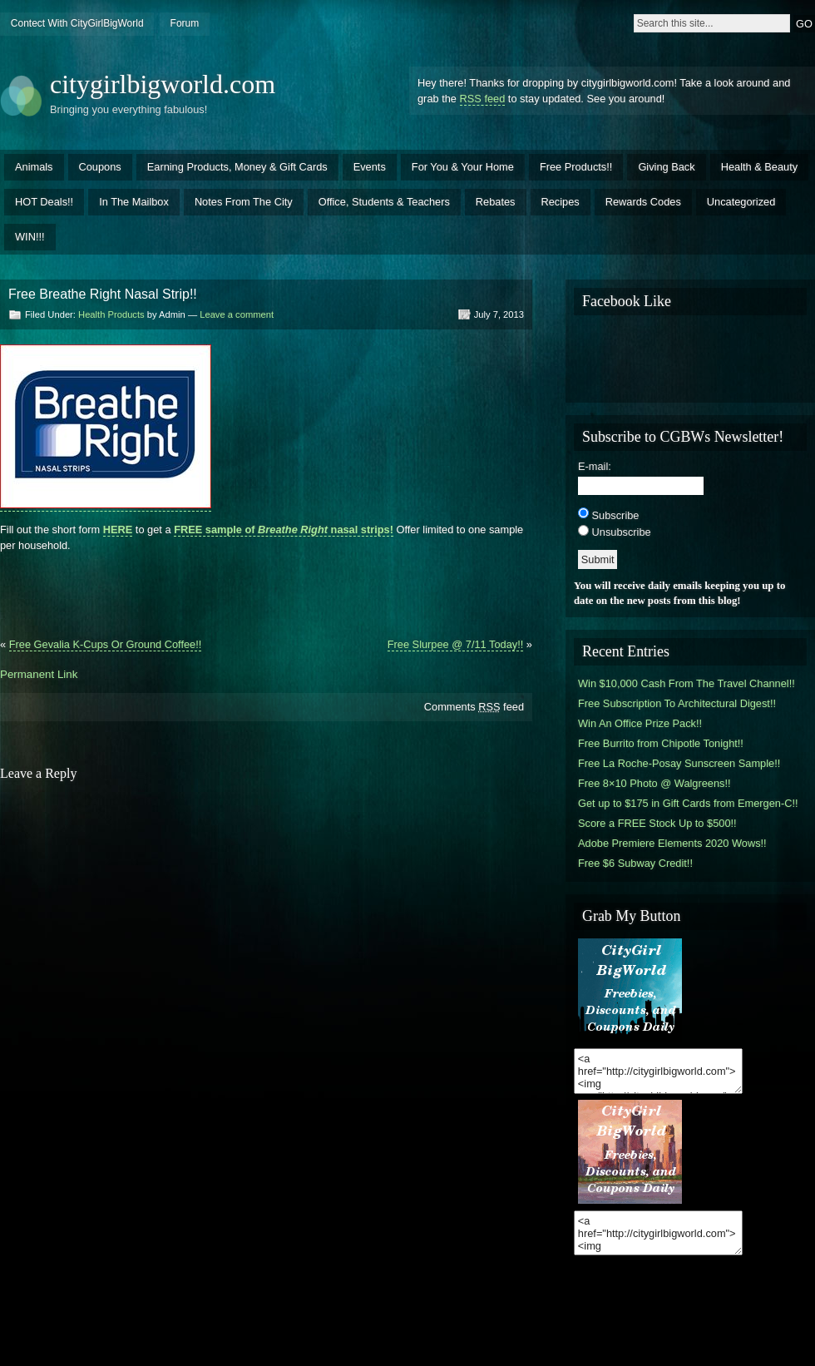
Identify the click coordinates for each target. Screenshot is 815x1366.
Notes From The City (244, 201)
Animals (34, 167)
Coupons (100, 167)
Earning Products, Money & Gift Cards (237, 167)
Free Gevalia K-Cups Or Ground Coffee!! (105, 644)
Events (369, 167)
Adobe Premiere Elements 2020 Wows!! (672, 843)
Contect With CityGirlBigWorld (77, 23)
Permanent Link (38, 674)
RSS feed (483, 98)
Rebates (496, 201)
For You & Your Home (463, 167)
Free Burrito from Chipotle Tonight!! (660, 743)
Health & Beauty (759, 167)
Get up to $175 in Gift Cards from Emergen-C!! (688, 803)
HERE (118, 529)
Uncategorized (741, 201)
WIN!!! (30, 236)
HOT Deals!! (44, 201)
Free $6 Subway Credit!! (635, 863)
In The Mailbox (134, 201)
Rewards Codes (643, 201)
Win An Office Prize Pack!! (640, 723)
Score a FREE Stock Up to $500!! (657, 823)
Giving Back (666, 167)
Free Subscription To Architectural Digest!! (677, 703)
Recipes (560, 201)
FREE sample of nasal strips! (283, 529)
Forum (185, 23)
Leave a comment (237, 314)
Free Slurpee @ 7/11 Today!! (456, 644)
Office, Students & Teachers (384, 201)
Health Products (111, 314)
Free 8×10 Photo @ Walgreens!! (654, 783)
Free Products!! (576, 167)
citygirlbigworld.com (162, 84)
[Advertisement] (266, 589)
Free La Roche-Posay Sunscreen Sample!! (679, 763)
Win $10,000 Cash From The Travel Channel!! (686, 683)
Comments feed (474, 706)
